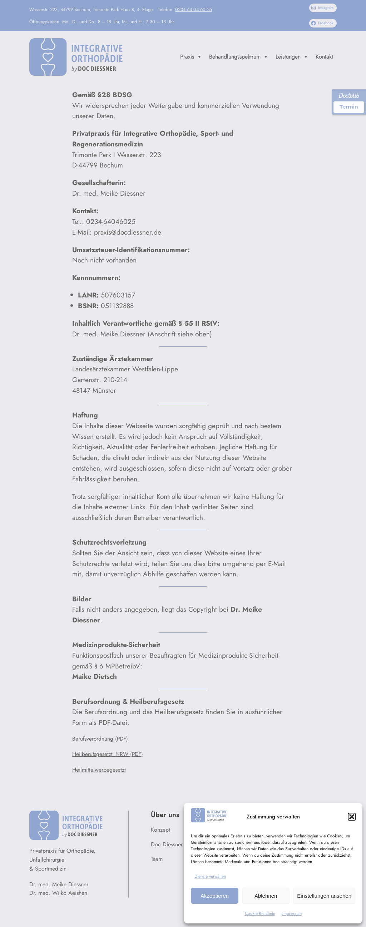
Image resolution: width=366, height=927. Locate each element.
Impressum (292, 913)
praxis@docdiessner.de (127, 232)
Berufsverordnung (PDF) (100, 739)
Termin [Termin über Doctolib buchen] (349, 107)
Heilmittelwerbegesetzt (99, 770)
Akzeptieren (215, 896)
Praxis (191, 57)
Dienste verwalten (210, 876)
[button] (351, 816)
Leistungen (292, 57)
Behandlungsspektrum (238, 57)
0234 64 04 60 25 (193, 9)
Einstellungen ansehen (324, 896)
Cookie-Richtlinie (260, 913)
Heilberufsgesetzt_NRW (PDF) (107, 754)
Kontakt (324, 56)
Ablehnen (265, 896)
